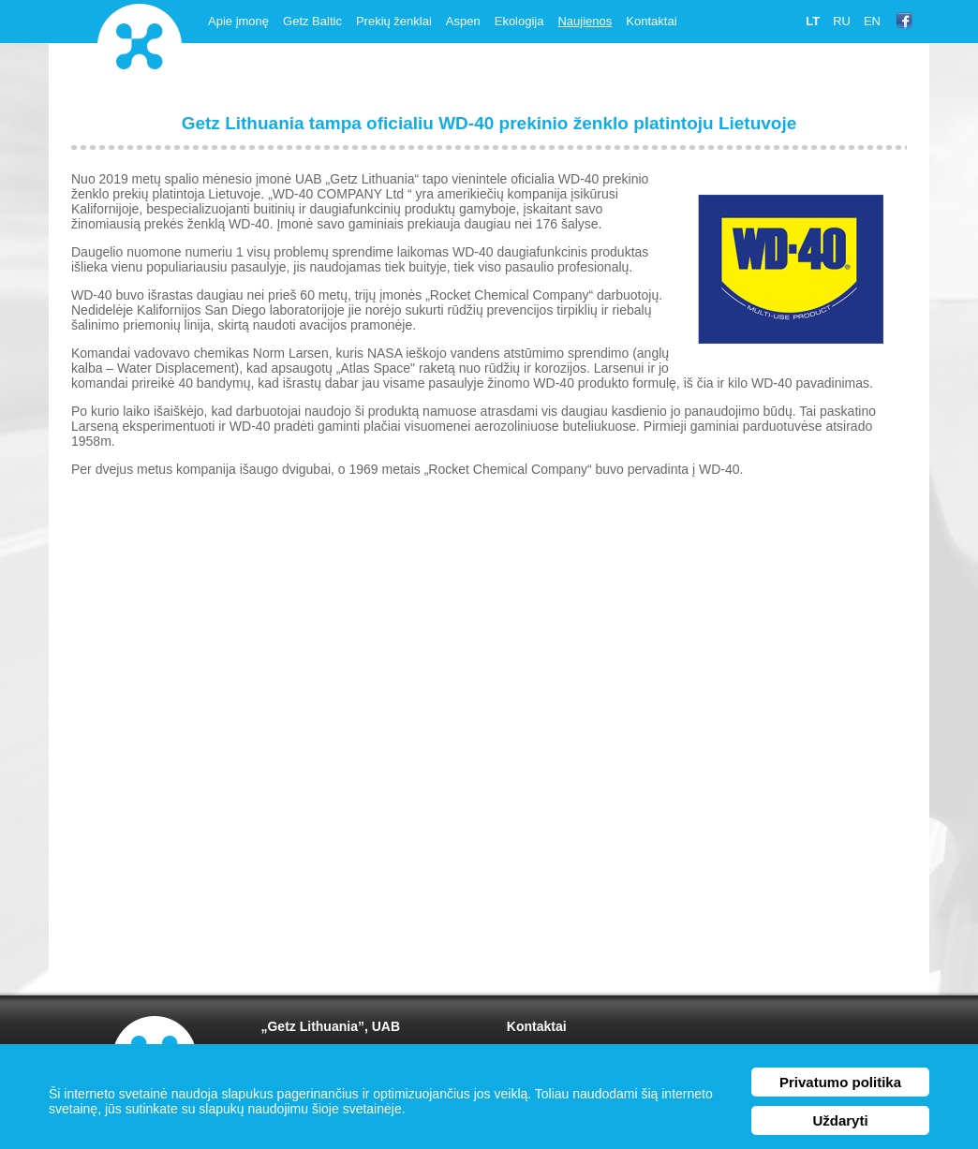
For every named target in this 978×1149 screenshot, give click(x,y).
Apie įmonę (238, 21)
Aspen (463, 21)
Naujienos (584, 21)
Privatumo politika (840, 1082)
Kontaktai (651, 21)
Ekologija (519, 21)
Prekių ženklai (394, 21)
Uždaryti (839, 1120)
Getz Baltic (312, 21)
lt (813, 21)
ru (842, 21)
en (872, 21)
